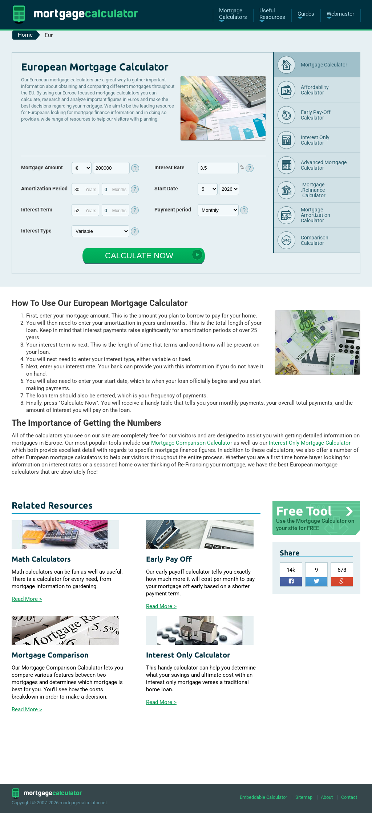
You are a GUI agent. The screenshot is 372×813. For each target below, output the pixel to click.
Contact (349, 797)
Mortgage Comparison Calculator (191, 443)
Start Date (166, 188)
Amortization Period (44, 188)
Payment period (172, 210)
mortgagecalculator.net (83, 802)
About (327, 797)
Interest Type (36, 231)
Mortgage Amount (42, 167)
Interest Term (36, 210)
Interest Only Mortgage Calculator (310, 443)
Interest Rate (169, 167)
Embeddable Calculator (263, 797)
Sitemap (303, 797)
